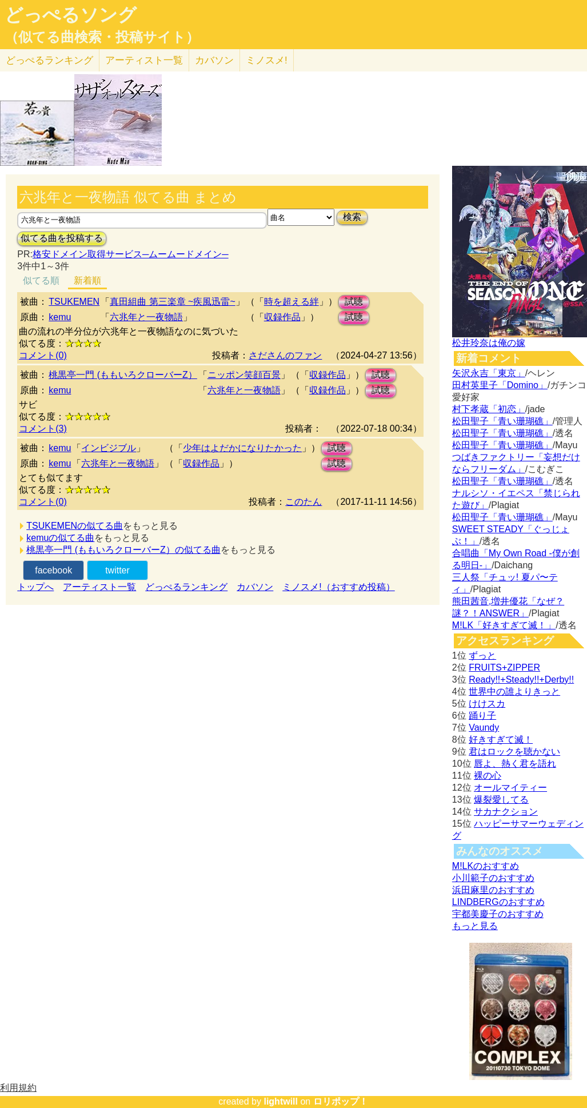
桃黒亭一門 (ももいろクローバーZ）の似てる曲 (123, 550)
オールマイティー (510, 787)
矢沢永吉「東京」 (488, 373)
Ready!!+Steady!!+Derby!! (521, 679)
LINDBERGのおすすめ (498, 902)
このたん (303, 502)
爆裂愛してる (501, 799)
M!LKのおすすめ (485, 866)
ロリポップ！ (340, 1101)
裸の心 (487, 775)
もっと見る (475, 926)
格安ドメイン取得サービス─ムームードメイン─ (131, 254)
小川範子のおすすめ (493, 878)
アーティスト (144, 60)
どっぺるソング (71, 15)
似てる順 (41, 280)
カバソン (214, 60)
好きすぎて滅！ (501, 739)
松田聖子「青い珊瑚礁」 (502, 421)
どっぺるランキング (186, 587)
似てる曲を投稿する (62, 238)
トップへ (35, 587)
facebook (53, 570)
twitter (117, 570)
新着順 (87, 280)
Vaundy (484, 727)
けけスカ (487, 703)
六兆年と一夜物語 (146, 317)
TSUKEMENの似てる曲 (74, 526)
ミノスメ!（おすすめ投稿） (338, 587)
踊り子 (482, 715)
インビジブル (108, 448)
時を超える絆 (291, 301)
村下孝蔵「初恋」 (488, 409)
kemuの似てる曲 (60, 538)
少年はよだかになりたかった (242, 448)
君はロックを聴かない (514, 751)
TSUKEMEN (74, 301)
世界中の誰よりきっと (514, 691)
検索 (352, 217)
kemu (60, 317)
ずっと (482, 655)
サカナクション (506, 811)
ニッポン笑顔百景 (244, 375)
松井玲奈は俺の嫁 (488, 343)
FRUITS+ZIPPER (504, 667)
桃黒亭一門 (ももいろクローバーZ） (123, 375)
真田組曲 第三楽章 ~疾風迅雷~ (172, 301)
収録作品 (282, 317)
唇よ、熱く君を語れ (515, 763)
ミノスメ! (266, 60)
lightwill (280, 1101)
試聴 (354, 301)
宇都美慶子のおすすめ (498, 914)
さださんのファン (285, 355)
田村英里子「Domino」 (500, 385)
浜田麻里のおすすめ (493, 890)
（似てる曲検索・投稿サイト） (102, 37)
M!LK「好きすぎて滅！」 (504, 625)
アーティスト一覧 (99, 587)
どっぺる (49, 60)
